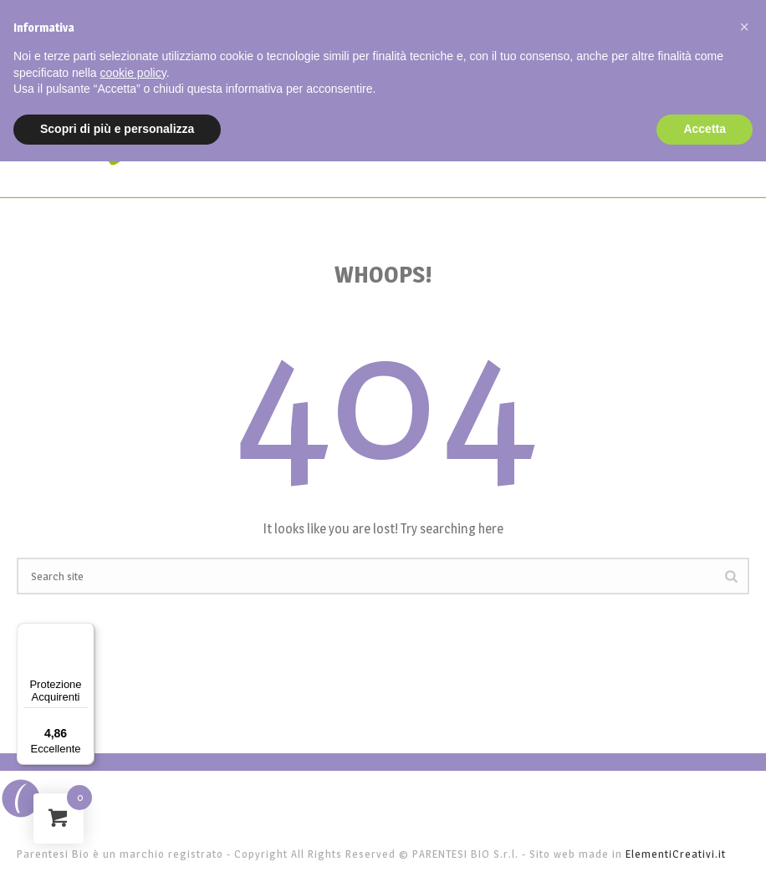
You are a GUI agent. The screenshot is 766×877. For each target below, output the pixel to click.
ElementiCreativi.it (676, 853)
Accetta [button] (704, 128)
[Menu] (84, 633)
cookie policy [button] (133, 72)
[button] (744, 26)
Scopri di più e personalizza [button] (117, 128)
